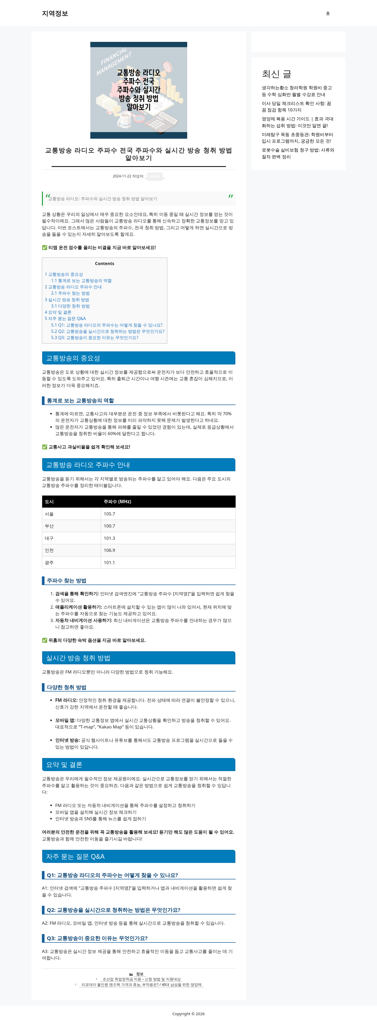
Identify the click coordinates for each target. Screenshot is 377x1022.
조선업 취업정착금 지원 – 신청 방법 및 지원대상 (142, 978)
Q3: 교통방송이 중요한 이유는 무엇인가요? (94, 337)
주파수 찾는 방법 (70, 293)
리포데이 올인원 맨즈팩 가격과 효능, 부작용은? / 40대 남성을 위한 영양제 (142, 984)
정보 (139, 973)
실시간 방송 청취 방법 (67, 299)
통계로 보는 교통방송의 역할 (81, 280)
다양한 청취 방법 (70, 306)
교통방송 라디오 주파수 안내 (73, 287)
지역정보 (55, 13)
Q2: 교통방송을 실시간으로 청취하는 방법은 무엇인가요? (107, 331)
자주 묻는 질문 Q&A (65, 318)
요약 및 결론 (58, 312)
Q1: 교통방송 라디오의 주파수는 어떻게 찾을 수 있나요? (107, 325)
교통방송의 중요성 (64, 274)
